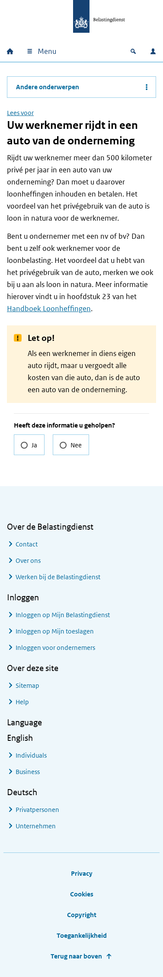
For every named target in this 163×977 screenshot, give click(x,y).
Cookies (81, 894)
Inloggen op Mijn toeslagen (55, 631)
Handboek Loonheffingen (49, 308)
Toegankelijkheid (82, 935)
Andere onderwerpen (47, 87)
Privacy (82, 873)
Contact (27, 544)
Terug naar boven (76, 956)
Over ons (28, 560)
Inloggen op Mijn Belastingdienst (63, 615)
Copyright (81, 915)
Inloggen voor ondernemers (55, 647)
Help (22, 702)
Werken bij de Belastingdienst (58, 577)
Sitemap (27, 685)
